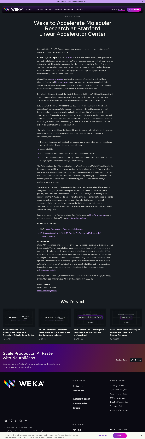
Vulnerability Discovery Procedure (38, 431)
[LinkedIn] (6, 421)
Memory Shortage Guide (118, 394)
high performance (62, 82)
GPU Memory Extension (118, 398)
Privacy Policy (8, 431)
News (78, 17)
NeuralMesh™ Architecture (119, 402)
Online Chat (78, 390)
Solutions (39, 10)
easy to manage (56, 79)
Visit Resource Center (120, 430)
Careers (76, 408)
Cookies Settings (20, 431)
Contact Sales (121, 360)
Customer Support (81, 399)
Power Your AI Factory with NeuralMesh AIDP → (72, 2)
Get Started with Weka (76, 218)
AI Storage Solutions (117, 386)
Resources (68, 10)
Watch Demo (134, 9)
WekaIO (69, 58)
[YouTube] (26, 421)
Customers (49, 10)
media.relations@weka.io (47, 290)
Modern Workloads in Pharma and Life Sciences (64, 229)
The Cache (68, 17)
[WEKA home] (13, 9)
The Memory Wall (116, 406)
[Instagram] (21, 421)
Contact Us (121, 9)
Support (113, 9)
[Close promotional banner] (142, 1)
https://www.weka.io (97, 215)
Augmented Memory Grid (118, 390)
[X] (11, 421)
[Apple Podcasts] (79, 430)
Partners (58, 10)
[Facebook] (16, 421)
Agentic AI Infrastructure (119, 410)
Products (29, 10)
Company (78, 10)
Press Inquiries (79, 403)
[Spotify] (74, 430)
